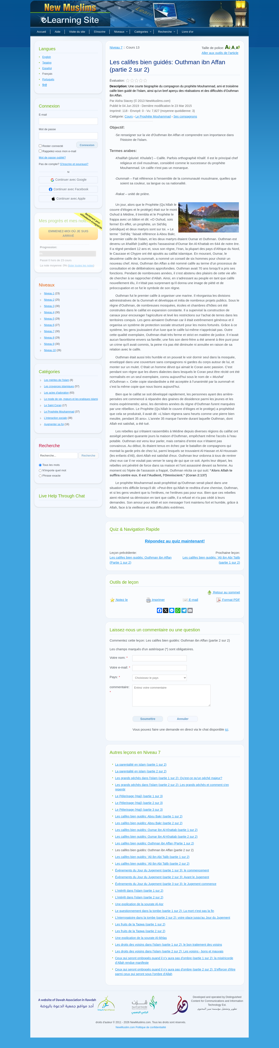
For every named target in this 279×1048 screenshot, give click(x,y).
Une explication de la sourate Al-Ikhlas (141, 938)
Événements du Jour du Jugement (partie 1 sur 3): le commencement (162, 870)
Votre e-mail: (120, 667)
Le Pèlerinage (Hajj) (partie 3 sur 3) (139, 809)
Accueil (41, 31)
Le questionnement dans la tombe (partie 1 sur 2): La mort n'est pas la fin (164, 911)
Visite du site (77, 31)
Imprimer (155, 600)
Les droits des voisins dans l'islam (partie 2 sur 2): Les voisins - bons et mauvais (169, 951)
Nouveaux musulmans (70, 15)
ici (226, 729)
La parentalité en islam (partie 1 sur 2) (141, 764)
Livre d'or (187, 31)
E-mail (43, 114)
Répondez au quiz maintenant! (175, 541)
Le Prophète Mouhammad (153, 116)
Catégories (142, 31)
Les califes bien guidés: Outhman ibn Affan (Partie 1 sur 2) (154, 843)
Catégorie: (117, 116)
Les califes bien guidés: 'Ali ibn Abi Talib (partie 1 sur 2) (152, 857)
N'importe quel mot (52, 470)
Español (47, 68)
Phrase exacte (50, 475)
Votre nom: (119, 657)
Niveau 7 (116, 47)
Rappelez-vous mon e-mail (57, 151)
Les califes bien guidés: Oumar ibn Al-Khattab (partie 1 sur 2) (156, 830)
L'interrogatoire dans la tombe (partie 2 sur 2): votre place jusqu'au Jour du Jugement (172, 917)
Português (48, 79)
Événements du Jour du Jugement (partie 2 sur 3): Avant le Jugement (162, 877)
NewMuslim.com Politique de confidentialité (141, 1027)
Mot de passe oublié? (52, 157)
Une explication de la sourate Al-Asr (139, 904)
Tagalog (46, 62)
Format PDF (228, 600)
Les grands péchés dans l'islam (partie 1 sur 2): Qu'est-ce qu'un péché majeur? (168, 778)
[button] (41, 293)
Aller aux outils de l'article (220, 53)
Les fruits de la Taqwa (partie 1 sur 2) (140, 924)
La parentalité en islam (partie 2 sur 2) (141, 771)
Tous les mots (49, 465)
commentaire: (119, 689)
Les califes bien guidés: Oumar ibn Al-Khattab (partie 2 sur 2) (156, 836)
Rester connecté (51, 146)
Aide (57, 31)
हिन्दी (44, 85)
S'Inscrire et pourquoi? (74, 164)
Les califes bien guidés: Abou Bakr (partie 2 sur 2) (148, 823)
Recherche (166, 31)
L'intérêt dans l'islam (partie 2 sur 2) (139, 897)
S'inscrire (99, 31)
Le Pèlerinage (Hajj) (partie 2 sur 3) (139, 803)
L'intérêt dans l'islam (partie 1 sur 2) (139, 890)
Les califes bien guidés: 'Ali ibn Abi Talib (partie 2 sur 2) (152, 863)
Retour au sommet (223, 592)
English (46, 57)
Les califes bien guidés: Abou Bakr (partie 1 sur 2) (148, 816)
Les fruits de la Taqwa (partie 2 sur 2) (140, 931)
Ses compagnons (185, 116)
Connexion (87, 145)
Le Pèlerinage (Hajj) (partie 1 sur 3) (139, 796)
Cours (129, 116)
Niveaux (121, 31)
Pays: (115, 677)
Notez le (119, 600)
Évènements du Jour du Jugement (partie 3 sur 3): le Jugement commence (165, 884)
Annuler (183, 719)
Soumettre (147, 719)
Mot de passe (47, 129)
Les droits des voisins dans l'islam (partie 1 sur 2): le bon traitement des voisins (168, 944)
